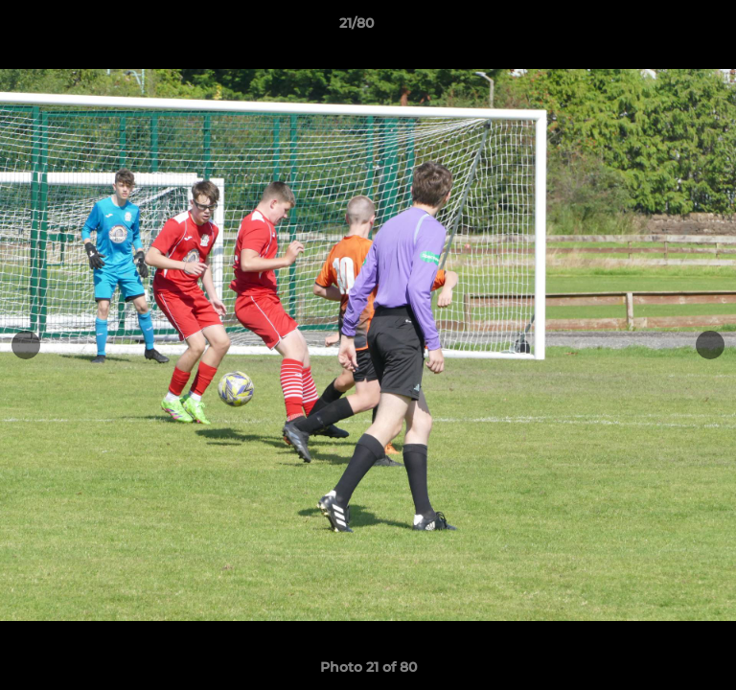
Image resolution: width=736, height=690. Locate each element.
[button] (667, 27)
